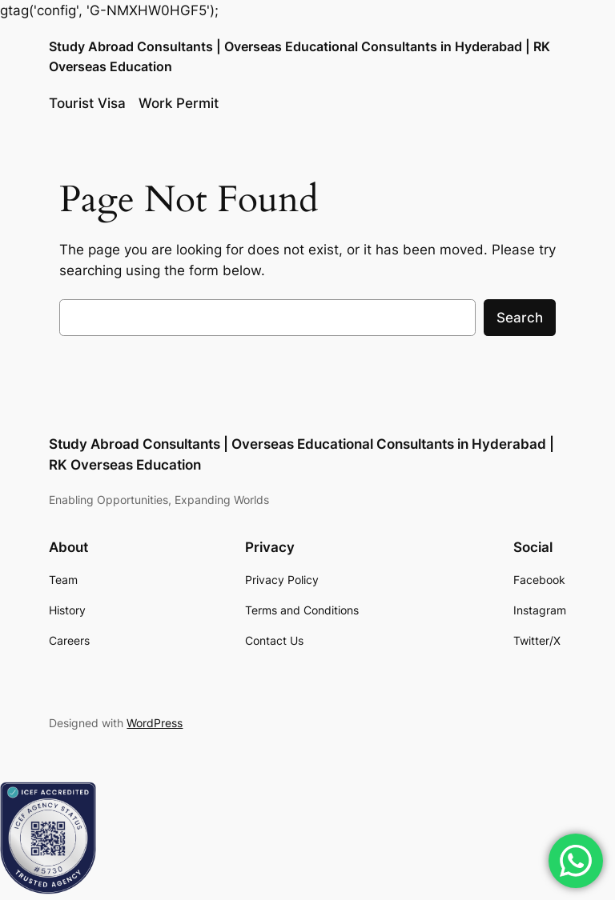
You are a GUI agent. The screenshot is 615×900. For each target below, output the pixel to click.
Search (519, 318)
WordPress (155, 723)
